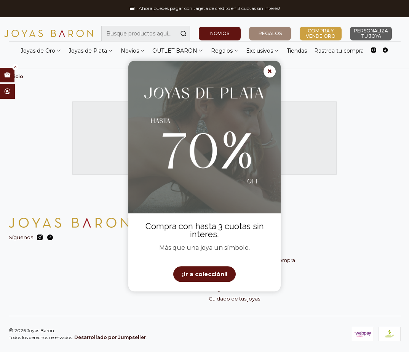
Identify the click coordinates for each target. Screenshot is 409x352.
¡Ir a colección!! (204, 274)
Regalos (225, 50)
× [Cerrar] (269, 71)
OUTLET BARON (177, 50)
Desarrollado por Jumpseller (110, 337)
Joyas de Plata (91, 50)
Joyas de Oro (41, 50)
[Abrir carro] (7, 75)
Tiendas (297, 50)
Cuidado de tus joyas (234, 299)
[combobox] (145, 33)
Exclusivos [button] (262, 50)
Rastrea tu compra (339, 50)
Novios (133, 50)
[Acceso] (7, 91)
